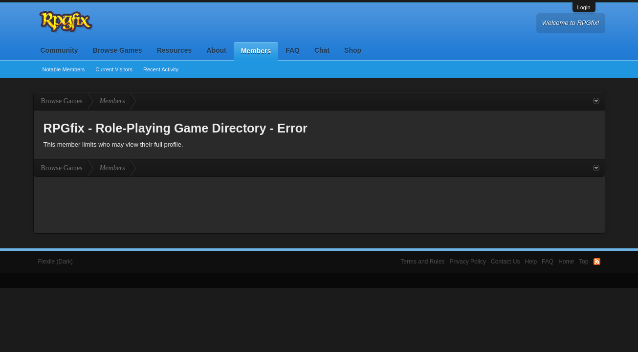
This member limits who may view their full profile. (113, 144)
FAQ (293, 50)
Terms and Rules (422, 261)
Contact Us (505, 261)
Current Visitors (113, 69)
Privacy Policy (467, 261)
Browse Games (117, 50)
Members (256, 51)
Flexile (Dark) (55, 261)
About (216, 50)
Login (584, 7)
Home (566, 261)
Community (59, 50)
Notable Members (64, 69)
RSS (597, 261)
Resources (174, 50)
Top (583, 261)
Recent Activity (160, 69)
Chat (322, 50)
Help (531, 261)
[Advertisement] (319, 204)
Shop (352, 50)
